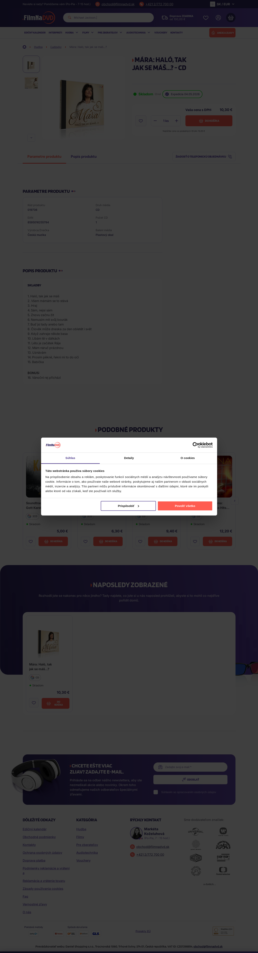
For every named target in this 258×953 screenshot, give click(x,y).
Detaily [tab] (129, 458)
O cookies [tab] (188, 458)
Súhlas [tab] (70, 458)
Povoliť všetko (185, 506)
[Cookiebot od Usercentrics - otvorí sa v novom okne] (195, 445)
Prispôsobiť (128, 506)
